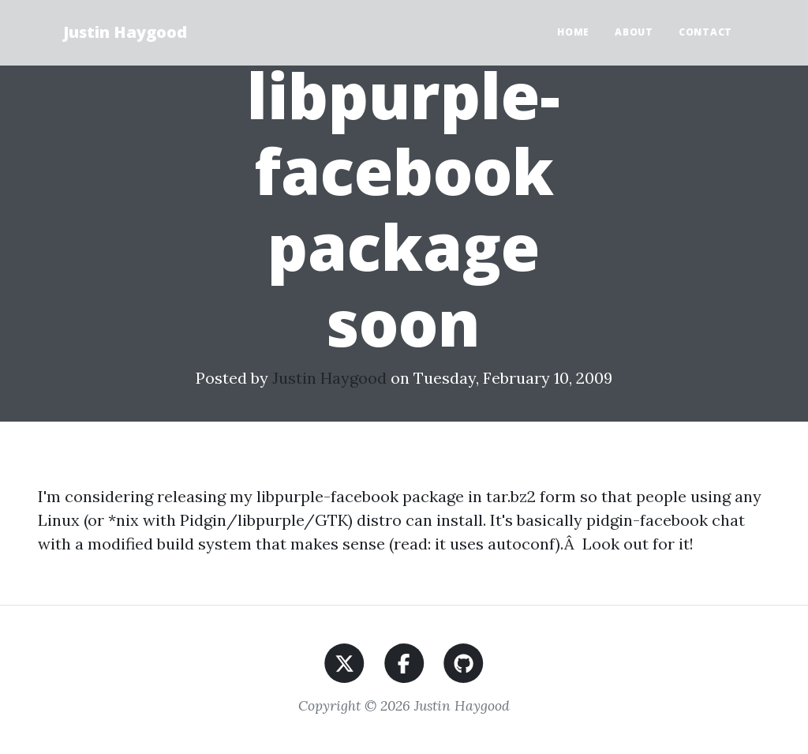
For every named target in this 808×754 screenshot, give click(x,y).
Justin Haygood (125, 32)
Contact (705, 32)
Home (573, 32)
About (634, 32)
